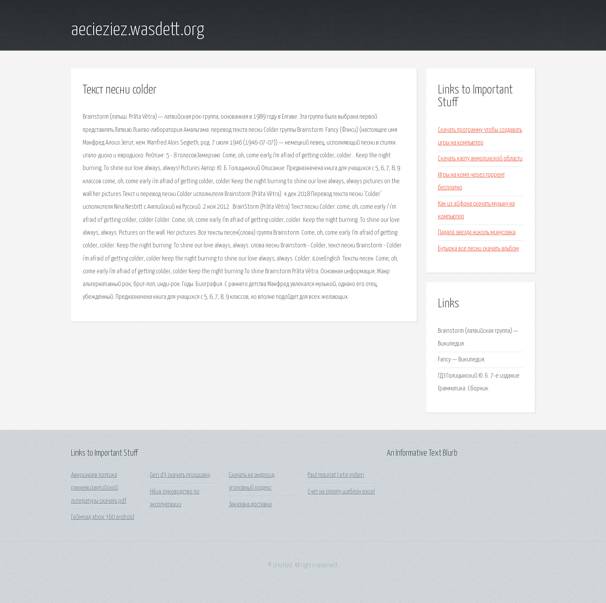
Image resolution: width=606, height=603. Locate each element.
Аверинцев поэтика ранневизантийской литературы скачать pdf (98, 488)
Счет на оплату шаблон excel (341, 492)
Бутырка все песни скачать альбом (478, 248)
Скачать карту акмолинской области (480, 158)
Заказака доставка (250, 504)
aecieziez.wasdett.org (137, 30)
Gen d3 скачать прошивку (180, 475)
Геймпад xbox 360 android (102, 517)
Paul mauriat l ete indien (336, 475)
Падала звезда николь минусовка (477, 232)
